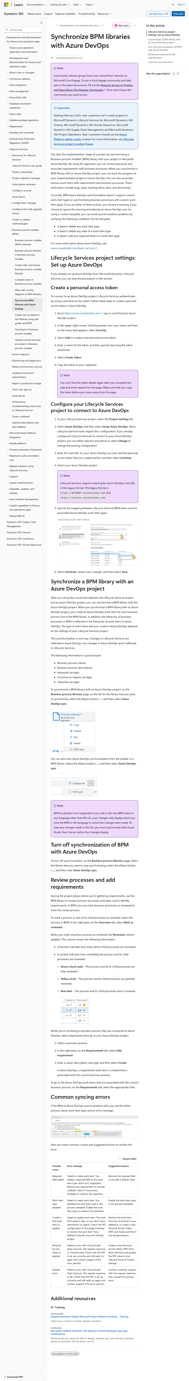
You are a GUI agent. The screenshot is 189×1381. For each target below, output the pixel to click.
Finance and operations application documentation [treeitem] (24, 50)
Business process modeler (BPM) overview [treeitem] (28, 242)
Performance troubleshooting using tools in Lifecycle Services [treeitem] (26, 406)
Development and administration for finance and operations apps (80, 25)
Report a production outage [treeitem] (26, 383)
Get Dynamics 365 (158, 13)
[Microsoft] (6, 4)
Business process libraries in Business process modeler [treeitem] (28, 254)
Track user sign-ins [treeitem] (22, 389)
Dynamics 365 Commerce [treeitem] (20, 538)
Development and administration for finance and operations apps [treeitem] (25, 62)
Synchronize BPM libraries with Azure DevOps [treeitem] (25, 304)
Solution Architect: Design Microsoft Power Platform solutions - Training (89, 1316)
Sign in (181, 4)
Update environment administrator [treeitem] (23, 375)
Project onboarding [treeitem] (22, 171)
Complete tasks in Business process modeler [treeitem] (28, 281)
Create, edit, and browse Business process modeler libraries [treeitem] (28, 269)
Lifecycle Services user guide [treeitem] (27, 165)
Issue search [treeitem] (18, 196)
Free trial (178, 13)
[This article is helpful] (174, 74)
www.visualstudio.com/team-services (73, 248)
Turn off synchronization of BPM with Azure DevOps (165, 48)
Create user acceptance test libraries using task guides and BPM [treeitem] (27, 319)
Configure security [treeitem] (21, 190)
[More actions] (135, 25)
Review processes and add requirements (161, 56)
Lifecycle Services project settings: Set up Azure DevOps (164, 33)
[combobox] (23, 30)
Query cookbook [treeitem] (21, 416)
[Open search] (173, 5)
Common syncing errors (160, 62)
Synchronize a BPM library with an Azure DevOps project (164, 41)
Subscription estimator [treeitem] (24, 184)
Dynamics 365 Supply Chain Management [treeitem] (21, 524)
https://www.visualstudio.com (81, 313)
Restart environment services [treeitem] (27, 366)
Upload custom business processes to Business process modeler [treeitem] (27, 344)
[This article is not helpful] (178, 74)
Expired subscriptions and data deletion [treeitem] (25, 424)
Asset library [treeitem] (18, 395)
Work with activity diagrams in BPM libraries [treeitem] (28, 292)
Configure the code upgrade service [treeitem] (27, 211)
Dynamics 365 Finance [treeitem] (18, 532)
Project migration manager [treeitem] (26, 178)
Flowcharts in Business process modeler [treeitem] (26, 331)
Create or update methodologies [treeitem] (21, 221)
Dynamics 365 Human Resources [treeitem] (24, 544)
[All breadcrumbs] (54, 25)
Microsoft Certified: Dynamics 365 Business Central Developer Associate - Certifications (90, 1332)
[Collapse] (41, 23)
